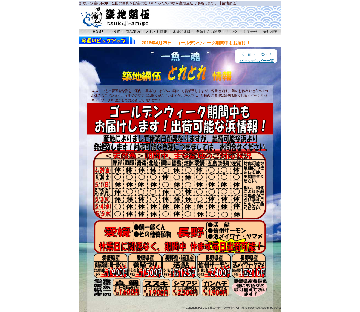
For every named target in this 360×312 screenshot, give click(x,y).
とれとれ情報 (156, 32)
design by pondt (271, 307)
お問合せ (250, 32)
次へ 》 (267, 54)
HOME (98, 32)
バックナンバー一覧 (257, 61)
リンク (232, 32)
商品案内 (133, 32)
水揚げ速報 (182, 32)
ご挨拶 (115, 32)
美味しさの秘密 (208, 32)
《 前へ (248, 54)
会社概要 (270, 32)
